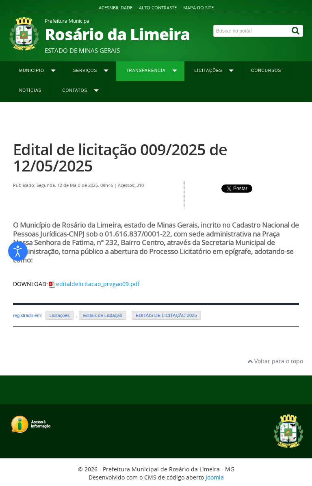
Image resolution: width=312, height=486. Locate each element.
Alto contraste (158, 7)
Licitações (60, 315)
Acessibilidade (115, 7)
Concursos (266, 70)
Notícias (30, 90)
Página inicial (28, 118)
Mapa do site (198, 7)
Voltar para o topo (275, 361)
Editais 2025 (152, 118)
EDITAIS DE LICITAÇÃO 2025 (166, 315)
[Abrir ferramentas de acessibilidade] (18, 251)
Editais (126, 118)
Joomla (215, 477)
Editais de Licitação (102, 315)
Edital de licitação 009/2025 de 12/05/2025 (120, 157)
